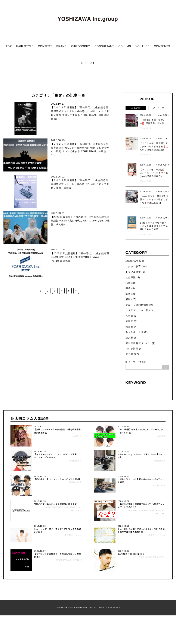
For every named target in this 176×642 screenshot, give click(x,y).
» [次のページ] (76, 343)
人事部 (129, 368)
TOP (9, 46)
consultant (132, 313)
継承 (128, 341)
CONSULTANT (104, 46)
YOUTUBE (142, 46)
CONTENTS (162, 46)
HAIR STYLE (25, 46)
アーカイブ (158, 160)
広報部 (129, 374)
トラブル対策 (133, 324)
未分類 (129, 407)
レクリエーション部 (137, 363)
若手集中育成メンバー (138, 396)
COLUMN (124, 46)
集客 (128, 346)
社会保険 (131, 330)
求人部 (129, 390)
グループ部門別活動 (137, 357)
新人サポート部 (134, 385)
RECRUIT (88, 63)
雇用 (128, 352)
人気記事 (136, 160)
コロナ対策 (132, 401)
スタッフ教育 (133, 319)
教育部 (129, 379)
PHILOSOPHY (80, 46)
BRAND (61, 46)
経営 (128, 335)
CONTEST (45, 46)
